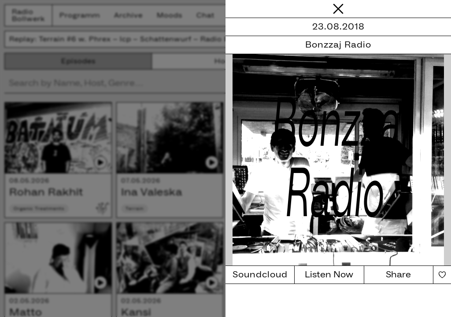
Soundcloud (260, 274)
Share (398, 274)
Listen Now (329, 274)
